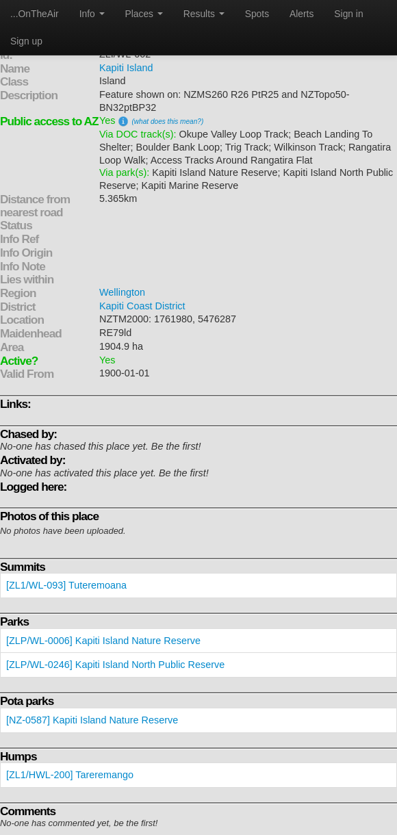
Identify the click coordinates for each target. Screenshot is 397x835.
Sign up (26, 41)
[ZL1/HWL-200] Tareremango (69, 774)
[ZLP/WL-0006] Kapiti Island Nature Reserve (103, 640)
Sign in (348, 13)
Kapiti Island (126, 67)
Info (92, 13)
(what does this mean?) (167, 121)
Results (204, 13)
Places (144, 13)
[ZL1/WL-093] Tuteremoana (66, 585)
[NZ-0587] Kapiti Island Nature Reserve (92, 720)
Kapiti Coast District (142, 305)
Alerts (301, 13)
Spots (257, 13)
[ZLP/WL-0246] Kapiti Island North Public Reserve (115, 664)
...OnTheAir (34, 13)
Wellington (122, 292)
